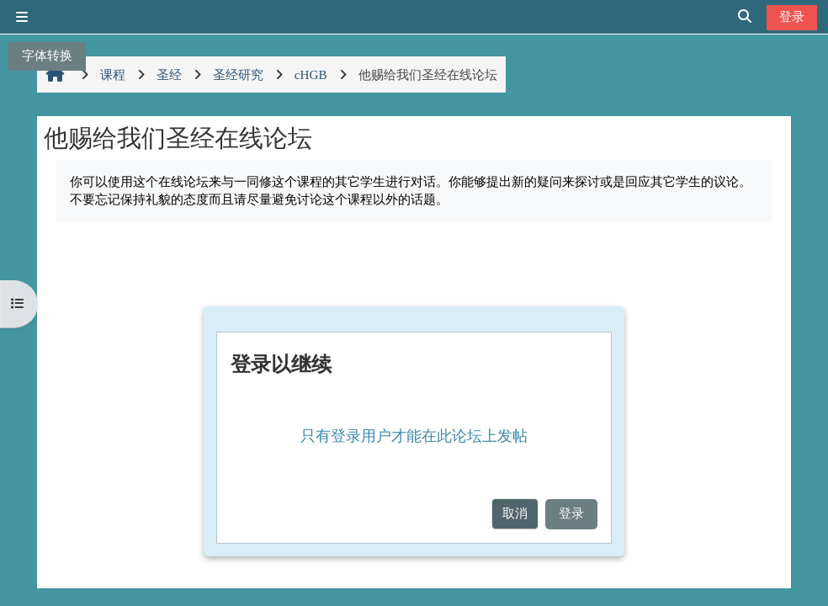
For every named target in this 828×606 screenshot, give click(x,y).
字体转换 (47, 55)
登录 (791, 16)
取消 (515, 513)
